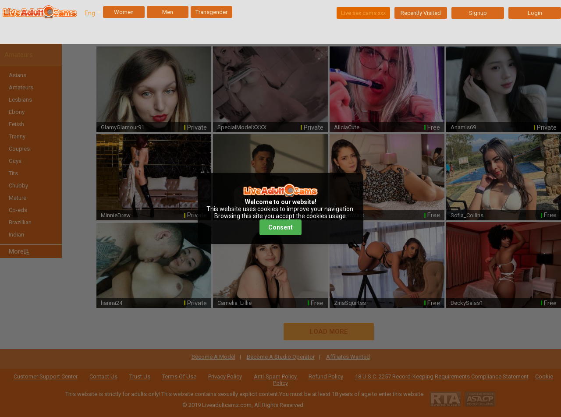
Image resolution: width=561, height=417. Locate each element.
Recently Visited (421, 13)
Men (167, 12)
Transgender (211, 12)
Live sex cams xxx (363, 13)
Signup (478, 13)
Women (124, 12)
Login (535, 13)
